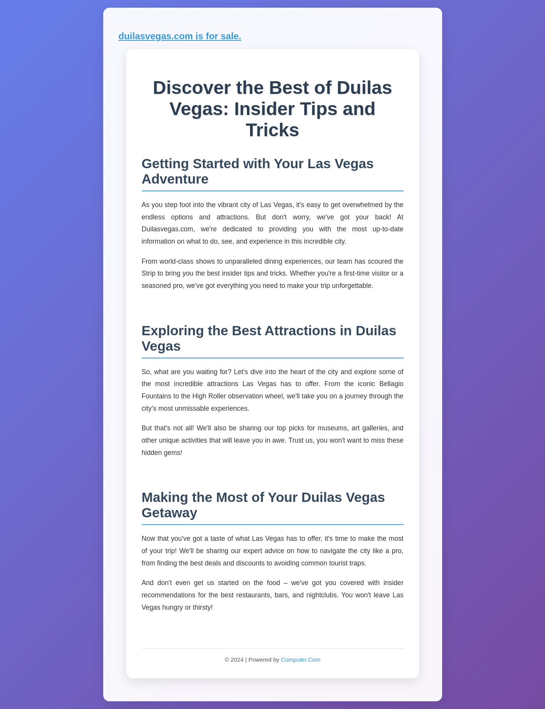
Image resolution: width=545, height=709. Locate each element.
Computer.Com (300, 659)
